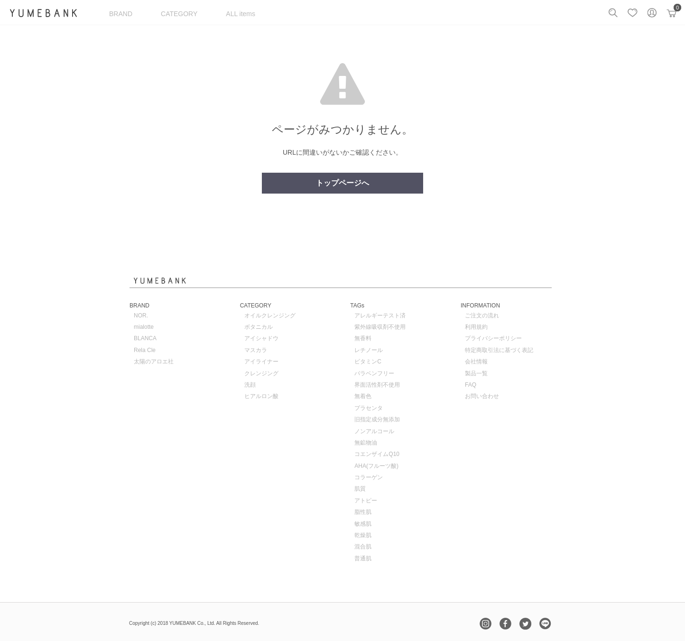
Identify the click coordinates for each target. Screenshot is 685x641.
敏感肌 (362, 523)
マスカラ (255, 350)
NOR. (141, 315)
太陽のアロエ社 (154, 361)
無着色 (362, 396)
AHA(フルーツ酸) (376, 466)
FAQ (470, 384)
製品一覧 (476, 373)
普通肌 (362, 558)
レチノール (368, 350)
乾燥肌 (362, 535)
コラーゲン (368, 477)
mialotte (144, 327)
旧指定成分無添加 (377, 419)
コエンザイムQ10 (376, 454)
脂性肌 (362, 512)
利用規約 (476, 327)
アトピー (365, 500)
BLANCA (145, 338)
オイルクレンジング (270, 315)
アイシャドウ (261, 338)
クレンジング (261, 373)
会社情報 (476, 361)
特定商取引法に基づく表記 (499, 350)
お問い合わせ (482, 396)
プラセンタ (368, 408)
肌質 (360, 488)
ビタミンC (367, 361)
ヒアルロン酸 (261, 396)
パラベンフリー (374, 373)
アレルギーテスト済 (380, 315)
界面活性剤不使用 (377, 384)
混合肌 (362, 546)
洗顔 (250, 384)
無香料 (362, 338)
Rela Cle (145, 350)
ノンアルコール (374, 431)
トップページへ (342, 183)
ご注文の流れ (482, 315)
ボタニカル (258, 327)
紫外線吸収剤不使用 (380, 327)
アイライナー (261, 361)
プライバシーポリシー (493, 338)
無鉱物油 (365, 442)
